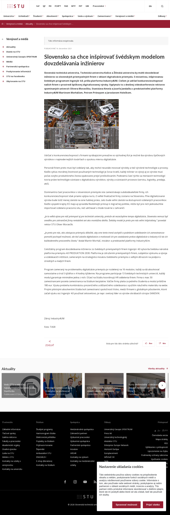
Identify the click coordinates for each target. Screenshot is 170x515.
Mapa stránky (162, 439)
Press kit (108, 433)
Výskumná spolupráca (80, 441)
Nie (162, 343)
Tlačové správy (9, 433)
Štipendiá (40, 449)
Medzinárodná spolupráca (82, 429)
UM (87, 6)
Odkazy (161, 16)
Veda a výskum (85, 16)
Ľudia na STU (8, 453)
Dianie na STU (13, 51)
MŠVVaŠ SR (109, 457)
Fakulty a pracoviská (11, 441)
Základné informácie (11, 429)
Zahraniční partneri (78, 433)
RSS (166, 443)
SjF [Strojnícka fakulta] (44, 6)
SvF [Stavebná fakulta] (37, 6)
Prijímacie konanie (44, 445)
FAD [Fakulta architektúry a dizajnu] (66, 6)
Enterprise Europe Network (116, 445)
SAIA (106, 461)
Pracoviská (98, 6)
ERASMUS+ (41, 457)
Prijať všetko (153, 505)
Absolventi (52, 16)
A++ (165, 430)
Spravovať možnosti (126, 505)
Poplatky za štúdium (45, 441)
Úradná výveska (9, 449)
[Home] (2, 24)
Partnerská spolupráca (17, 66)
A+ (159, 430)
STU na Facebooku (15, 76)
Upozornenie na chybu (158, 451)
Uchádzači (23, 16)
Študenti (37, 16)
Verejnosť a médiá (124, 16)
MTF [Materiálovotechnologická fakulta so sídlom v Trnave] (73, 6)
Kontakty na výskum (79, 457)
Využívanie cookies (159, 459)
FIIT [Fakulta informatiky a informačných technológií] (80, 6)
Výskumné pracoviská (80, 437)
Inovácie (74, 449)
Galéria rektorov (9, 437)
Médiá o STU (8, 457)
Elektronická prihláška (45, 437)
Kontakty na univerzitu (12, 469)
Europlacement (111, 453)
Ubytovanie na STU (15, 81)
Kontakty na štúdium (45, 465)
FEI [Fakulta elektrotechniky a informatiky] (50, 6)
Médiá (9, 61)
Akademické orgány (11, 445)
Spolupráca (67, 16)
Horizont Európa (111, 449)
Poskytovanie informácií (18, 71)
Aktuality (29, 24)
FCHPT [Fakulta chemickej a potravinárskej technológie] (58, 6)
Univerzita (8, 16)
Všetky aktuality (156, 368)
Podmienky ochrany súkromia (154, 455)
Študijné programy (44, 429)
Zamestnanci (104, 16)
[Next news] (162, 385)
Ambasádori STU (43, 453)
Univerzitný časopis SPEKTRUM (21, 56)
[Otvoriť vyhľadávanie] (162, 6)
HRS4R (73, 453)
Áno (148, 343)
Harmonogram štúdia (45, 433)
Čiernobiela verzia (160, 435)
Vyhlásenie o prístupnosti (156, 447)
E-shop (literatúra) (44, 461)
